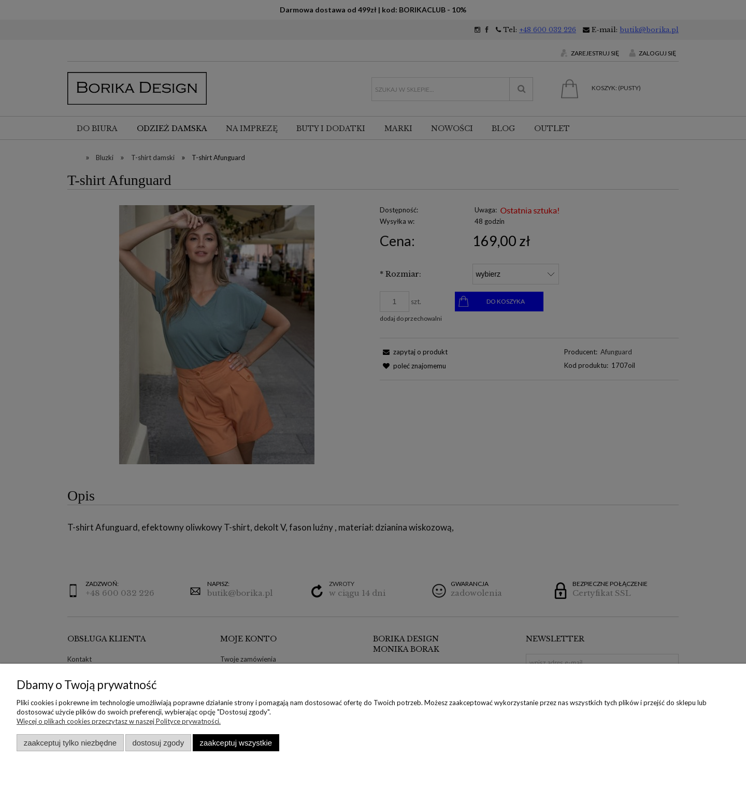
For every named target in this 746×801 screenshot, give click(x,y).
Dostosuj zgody (158, 742)
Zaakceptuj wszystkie (236, 742)
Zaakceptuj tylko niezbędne (70, 742)
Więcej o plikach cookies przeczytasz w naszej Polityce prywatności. (119, 721)
